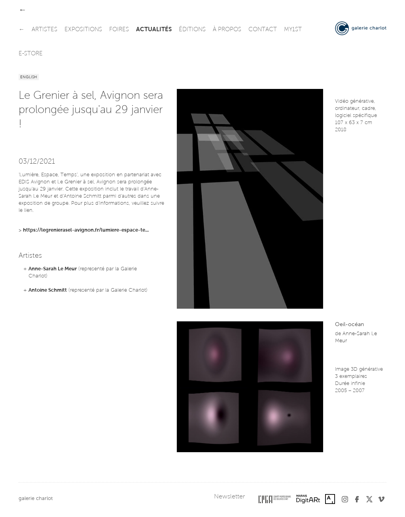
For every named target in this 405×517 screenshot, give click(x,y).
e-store (31, 54)
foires (119, 30)
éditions (192, 30)
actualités (154, 30)
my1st (293, 30)
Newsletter (229, 497)
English (28, 77)
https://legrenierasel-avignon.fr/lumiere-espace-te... (86, 230)
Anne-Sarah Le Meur (52, 269)
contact (262, 30)
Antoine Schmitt (47, 290)
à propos (227, 30)
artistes (44, 30)
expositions (83, 30)
